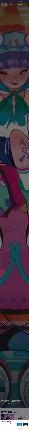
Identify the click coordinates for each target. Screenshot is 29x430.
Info (16, 1)
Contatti (23, 1)
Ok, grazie (25, 425)
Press (19, 1)
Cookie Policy (20, 425)
